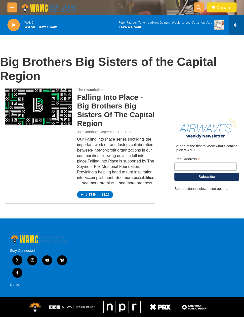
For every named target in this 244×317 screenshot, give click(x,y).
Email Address (187, 159)
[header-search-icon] (199, 7)
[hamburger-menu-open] (12, 7)
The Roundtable (90, 90)
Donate (224, 7)
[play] (14, 25)
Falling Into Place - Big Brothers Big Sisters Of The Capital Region (116, 110)
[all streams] (236, 25)
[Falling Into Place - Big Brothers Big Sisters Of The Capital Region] (38, 106)
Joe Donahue (87, 132)
